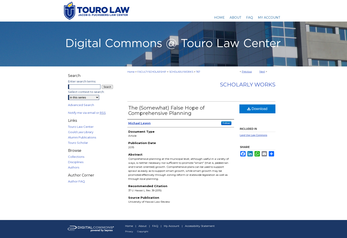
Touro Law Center (81, 126)
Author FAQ (76, 181)
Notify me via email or (87, 112)
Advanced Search (81, 105)
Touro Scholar (78, 142)
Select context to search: (86, 92)
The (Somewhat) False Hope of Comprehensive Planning (166, 110)
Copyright (142, 231)
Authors (73, 167)
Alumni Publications (82, 137)
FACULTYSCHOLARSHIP (151, 71)
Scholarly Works (247, 84)
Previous (247, 71)
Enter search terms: (82, 81)
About (142, 226)
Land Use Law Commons (253, 135)
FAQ (155, 226)
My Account (171, 226)
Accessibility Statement (200, 226)
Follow (226, 123)
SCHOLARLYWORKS (181, 71)
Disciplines (75, 162)
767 (198, 71)
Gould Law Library (80, 132)
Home (130, 71)
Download (257, 109)
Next (262, 71)
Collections (76, 156)
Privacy (129, 231)
